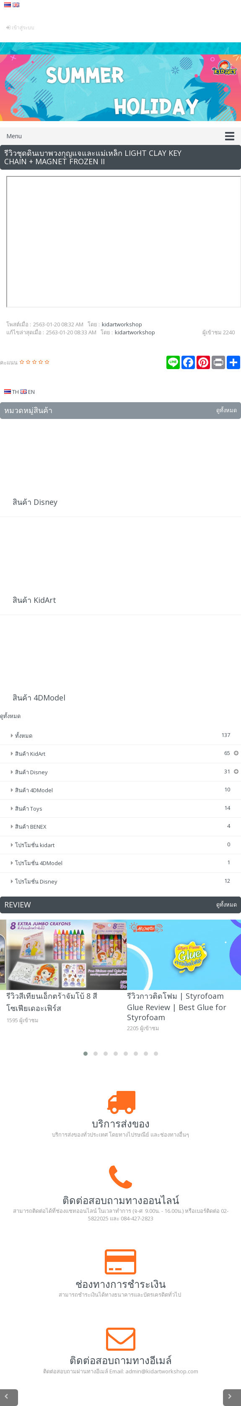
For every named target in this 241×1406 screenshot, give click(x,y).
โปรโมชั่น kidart (34, 845)
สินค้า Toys (28, 808)
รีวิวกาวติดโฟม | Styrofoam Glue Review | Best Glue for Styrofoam (176, 1006)
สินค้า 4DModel (39, 698)
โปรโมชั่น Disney (36, 881)
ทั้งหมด (23, 735)
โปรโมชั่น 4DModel (38, 863)
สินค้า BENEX (31, 826)
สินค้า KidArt (34, 600)
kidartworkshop (122, 324)
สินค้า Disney (35, 502)
